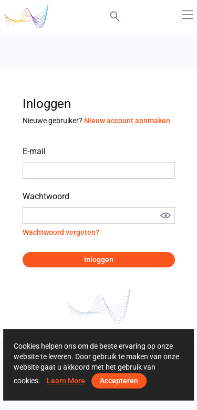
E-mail (34, 151)
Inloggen (98, 259)
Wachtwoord (46, 196)
